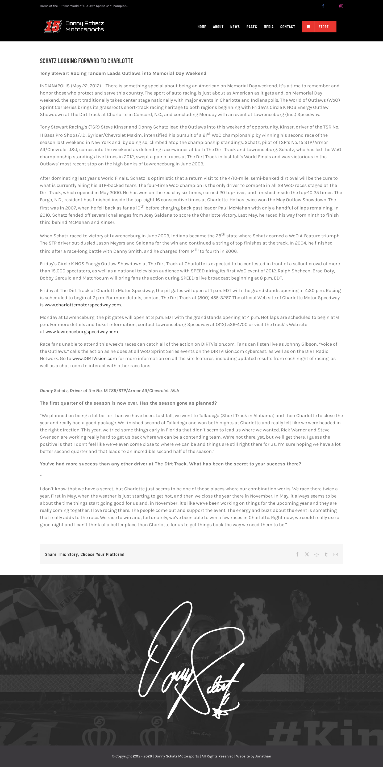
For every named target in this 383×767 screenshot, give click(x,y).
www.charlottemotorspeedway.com (83, 305)
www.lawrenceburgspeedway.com (81, 332)
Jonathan (263, 756)
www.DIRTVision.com (94, 358)
